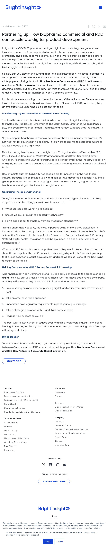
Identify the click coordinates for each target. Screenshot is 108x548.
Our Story (59, 421)
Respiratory (9, 450)
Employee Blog (62, 445)
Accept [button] (48, 542)
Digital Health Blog (63, 411)
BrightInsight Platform (14, 392)
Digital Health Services (14, 408)
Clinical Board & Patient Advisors (70, 433)
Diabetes (8, 426)
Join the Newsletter (54, 481)
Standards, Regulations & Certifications (22, 412)
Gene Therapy (10, 430)
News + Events (61, 437)
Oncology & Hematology (15, 442)
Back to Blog (13, 363)
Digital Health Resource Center (69, 407)
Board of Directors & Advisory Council (72, 429)
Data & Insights (11, 404)
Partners (58, 396)
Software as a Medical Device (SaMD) (21, 400)
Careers (58, 441)
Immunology (9, 434)
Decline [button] (60, 542)
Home (54, 516)
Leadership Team (63, 425)
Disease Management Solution (18, 396)
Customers (60, 392)
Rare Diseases (10, 446)
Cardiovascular (11, 422)
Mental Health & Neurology (16, 438)
